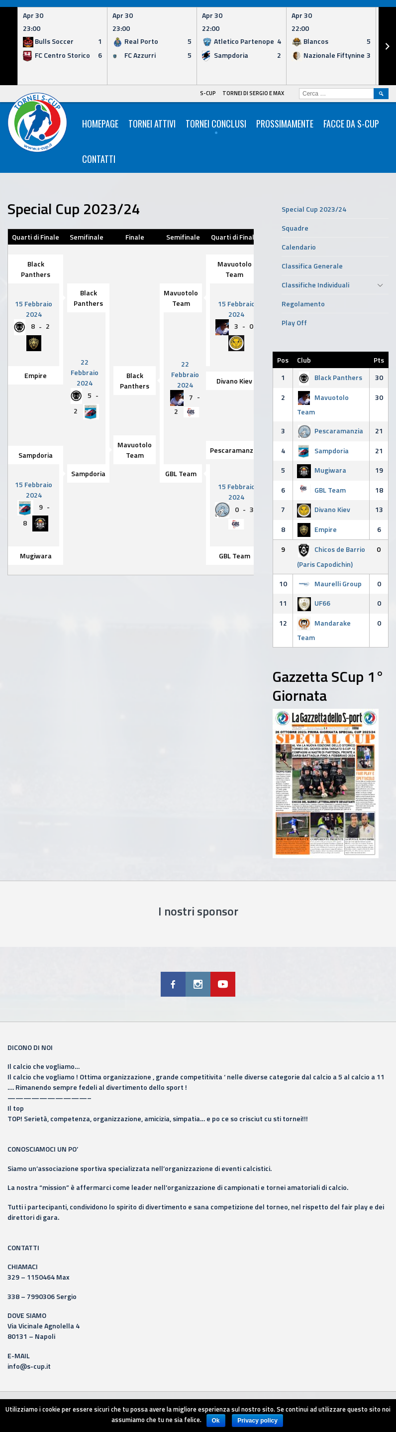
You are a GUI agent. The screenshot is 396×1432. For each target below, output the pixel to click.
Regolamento (303, 303)
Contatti (98, 158)
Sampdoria (35, 455)
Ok (216, 1420)
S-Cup (208, 93)
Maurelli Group (329, 583)
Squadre (295, 228)
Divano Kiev (234, 381)
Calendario (299, 247)
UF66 (313, 603)
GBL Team (181, 473)
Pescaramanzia (234, 450)
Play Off (294, 322)
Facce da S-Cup (351, 123)
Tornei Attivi (152, 123)
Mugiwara (36, 555)
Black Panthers (35, 269)
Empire (35, 375)
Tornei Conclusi (216, 123)
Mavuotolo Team (234, 269)
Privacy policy (257, 1420)
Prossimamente (284, 123)
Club (304, 360)
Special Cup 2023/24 (314, 209)
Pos (283, 360)
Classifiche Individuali (315, 284)
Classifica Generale (312, 265)
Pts (379, 360)
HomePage (100, 123)
